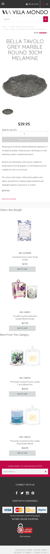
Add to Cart (25, 140)
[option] (25, 86)
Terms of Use (40, 552)
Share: (40, 33)
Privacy (28, 552)
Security (18, 552)
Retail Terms (41, 550)
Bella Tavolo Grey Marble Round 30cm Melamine (25, 29)
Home (4, 27)
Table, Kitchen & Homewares (22, 27)
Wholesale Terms (23, 550)
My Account (32, 4)
